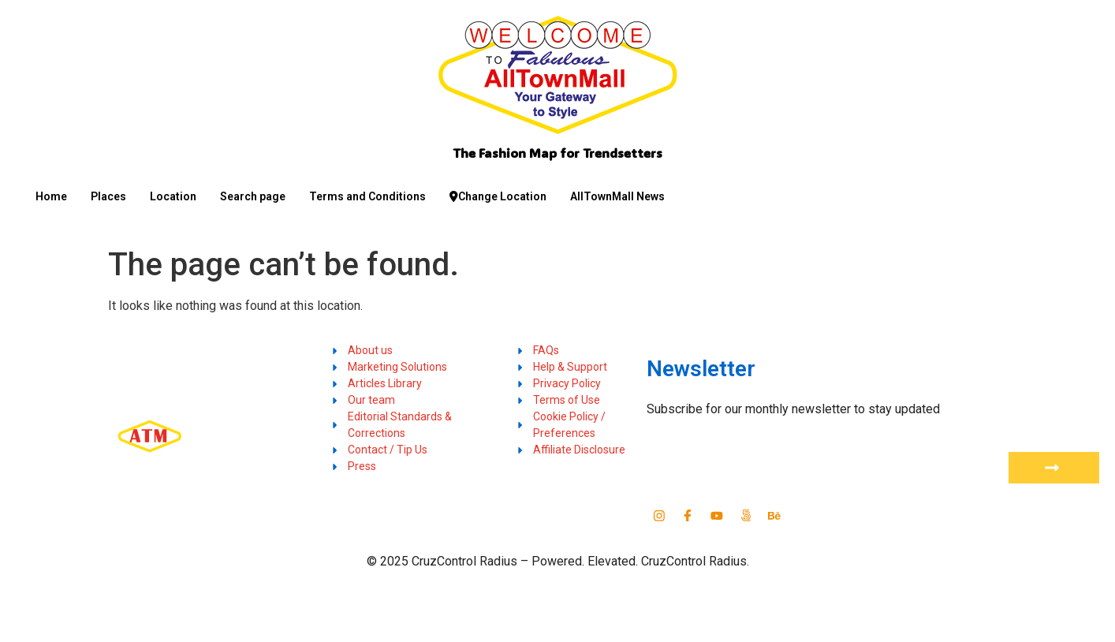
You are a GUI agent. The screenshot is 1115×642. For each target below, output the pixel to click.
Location (173, 196)
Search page (252, 196)
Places (108, 196)
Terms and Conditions (367, 196)
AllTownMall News (617, 196)
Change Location (497, 196)
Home (51, 196)
